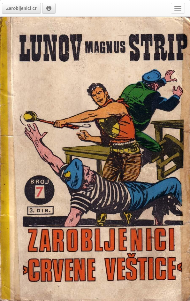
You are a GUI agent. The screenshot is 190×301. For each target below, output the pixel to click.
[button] (21, 8)
